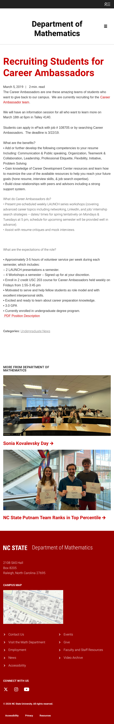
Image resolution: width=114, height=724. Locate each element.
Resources (45, 715)
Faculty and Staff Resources (83, 650)
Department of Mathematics (57, 28)
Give (67, 642)
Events (68, 634)
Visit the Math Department (26, 642)
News (12, 658)
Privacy (29, 715)
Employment (17, 650)
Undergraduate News (35, 331)
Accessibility (17, 665)
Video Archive (73, 658)
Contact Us (16, 634)
